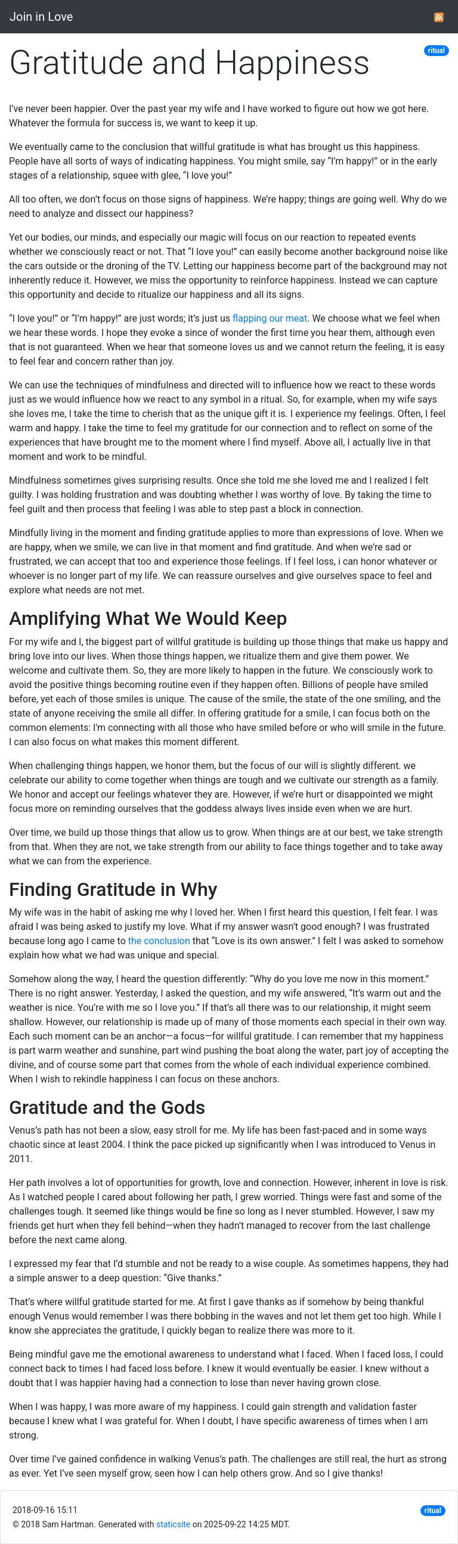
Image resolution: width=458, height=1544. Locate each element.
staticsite (173, 1524)
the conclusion (159, 941)
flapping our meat (270, 318)
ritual (436, 50)
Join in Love (41, 17)
